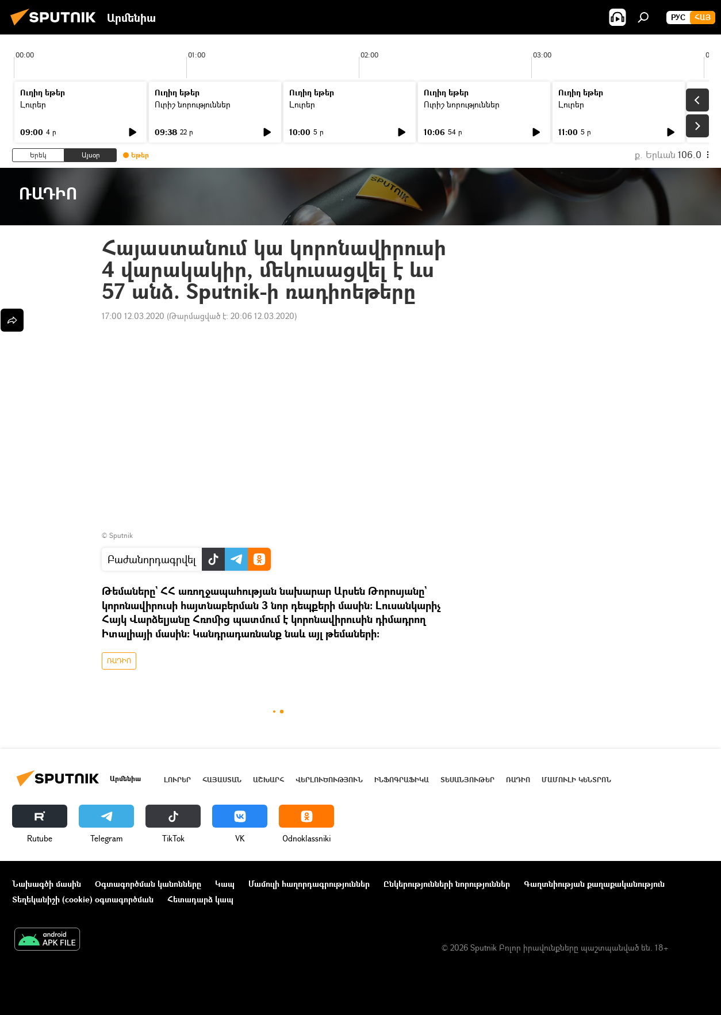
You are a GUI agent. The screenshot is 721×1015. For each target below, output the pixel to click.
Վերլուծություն (329, 780)
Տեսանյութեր (467, 780)
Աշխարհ (268, 780)
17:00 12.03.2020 (133, 315)
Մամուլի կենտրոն (576, 780)
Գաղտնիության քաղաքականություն (594, 883)
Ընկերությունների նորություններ (446, 883)
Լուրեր (33, 104)
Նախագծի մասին (46, 883)
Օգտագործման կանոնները (148, 883)
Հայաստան (221, 780)
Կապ (225, 883)
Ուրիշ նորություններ (193, 104)
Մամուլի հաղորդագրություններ (309, 883)
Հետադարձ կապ (200, 899)
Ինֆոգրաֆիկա (401, 780)
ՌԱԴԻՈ (119, 661)
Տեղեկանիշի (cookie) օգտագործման (83, 899)
